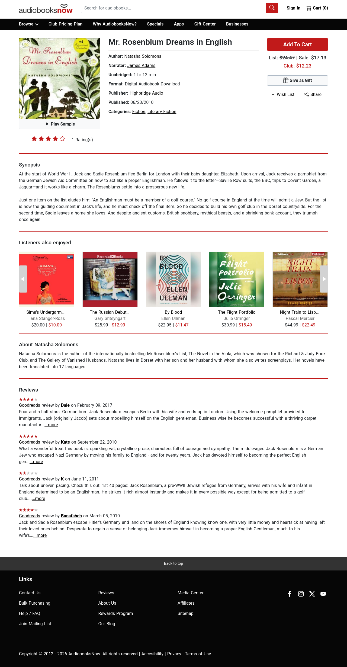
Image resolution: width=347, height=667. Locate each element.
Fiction (138, 111)
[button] (59, 78)
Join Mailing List (35, 623)
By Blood (173, 312)
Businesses (237, 24)
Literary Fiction (161, 111)
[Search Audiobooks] (272, 8)
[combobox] (179, 8)
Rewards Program (115, 613)
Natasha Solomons (142, 56)
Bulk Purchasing (34, 603)
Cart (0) (317, 8)
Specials (155, 24)
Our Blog (106, 623)
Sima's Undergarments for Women (46, 312)
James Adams (141, 65)
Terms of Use (198, 653)
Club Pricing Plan (65, 24)
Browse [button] (28, 24)
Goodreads (29, 405)
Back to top (173, 563)
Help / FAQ (29, 613)
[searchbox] (173, 8)
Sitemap (186, 613)
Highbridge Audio (146, 93)
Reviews (106, 592)
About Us (107, 603)
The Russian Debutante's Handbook (110, 312)
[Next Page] (324, 279)
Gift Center (205, 24)
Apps (179, 24)
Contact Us (30, 592)
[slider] (48, 138)
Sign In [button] (293, 8)
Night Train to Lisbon (300, 312)
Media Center (191, 592)
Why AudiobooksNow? (115, 24)
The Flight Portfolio (236, 312)
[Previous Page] (23, 279)
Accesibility (152, 653)
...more (51, 424)
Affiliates (186, 603)
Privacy (174, 653)
